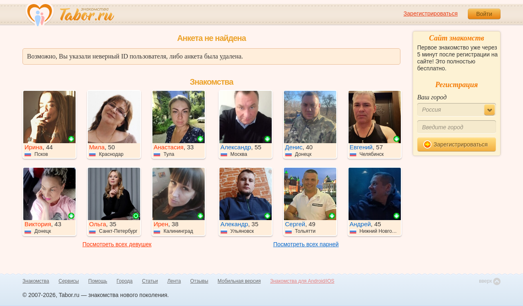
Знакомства (35, 281)
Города (124, 281)
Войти (484, 14)
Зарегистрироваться (431, 13)
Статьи (150, 281)
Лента (174, 281)
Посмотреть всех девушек (117, 244)
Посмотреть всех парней (306, 244)
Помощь (97, 281)
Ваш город (432, 97)
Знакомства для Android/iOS (302, 281)
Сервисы (68, 281)
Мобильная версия (239, 281)
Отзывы (199, 281)
